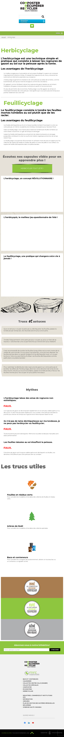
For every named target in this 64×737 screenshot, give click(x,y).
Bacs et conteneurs (30, 679)
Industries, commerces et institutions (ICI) (37, 696)
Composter (27, 687)
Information (28, 699)
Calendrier (27, 681)
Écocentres (27, 689)
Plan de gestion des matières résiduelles (39, 703)
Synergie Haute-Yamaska (32, 707)
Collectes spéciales (30, 685)
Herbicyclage (28, 691)
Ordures (26, 701)
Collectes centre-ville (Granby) (35, 683)
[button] (59, 33)
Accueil (4, 37)
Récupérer (27, 705)
